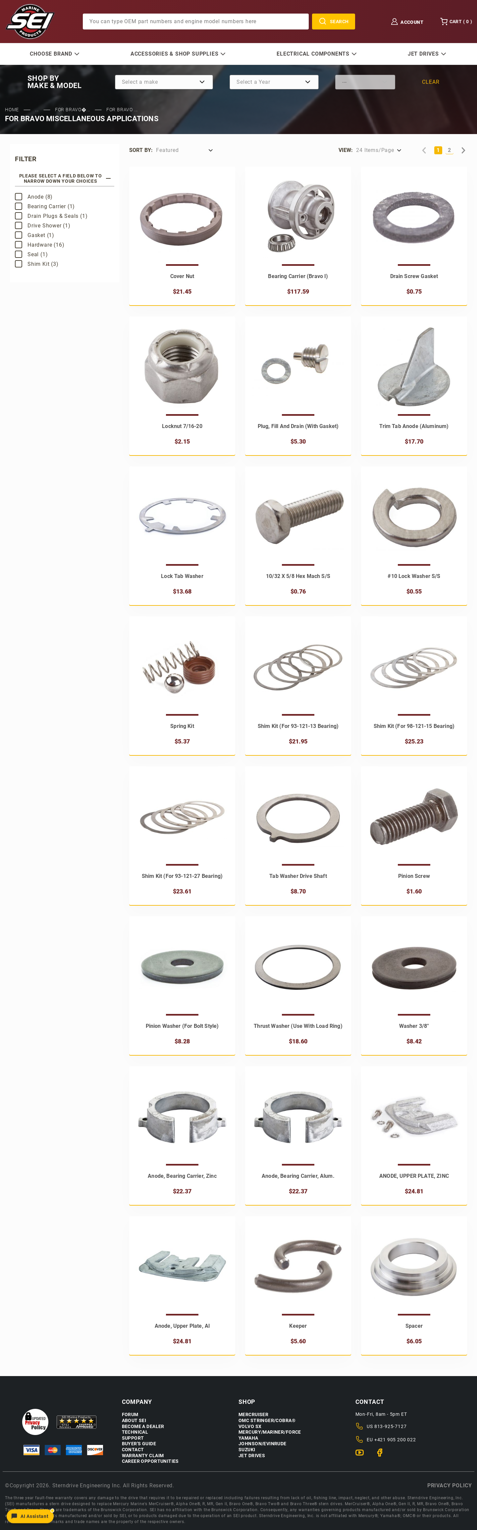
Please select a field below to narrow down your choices (65, 178)
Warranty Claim (143, 1455)
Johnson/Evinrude (262, 1443)
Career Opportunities (150, 1461)
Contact (133, 1449)
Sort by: (141, 150)
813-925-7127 (390, 1426)
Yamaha (248, 1438)
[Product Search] (196, 21)
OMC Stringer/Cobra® (266, 1420)
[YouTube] (362, 1455)
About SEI (134, 1420)
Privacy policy (449, 1485)
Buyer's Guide (139, 1443)
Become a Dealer (143, 1426)
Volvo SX (249, 1426)
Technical (135, 1432)
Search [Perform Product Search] (334, 21)
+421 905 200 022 (395, 1439)
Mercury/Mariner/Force (269, 1432)
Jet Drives (251, 1455)
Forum (130, 1414)
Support (133, 1438)
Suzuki (246, 1449)
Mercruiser (253, 1414)
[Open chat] (30, 1515)
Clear (430, 82)
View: (346, 150)
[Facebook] (382, 1455)
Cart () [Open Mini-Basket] (456, 21)
